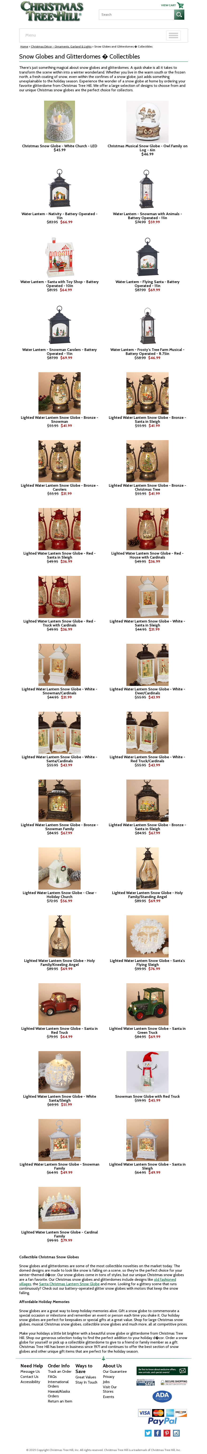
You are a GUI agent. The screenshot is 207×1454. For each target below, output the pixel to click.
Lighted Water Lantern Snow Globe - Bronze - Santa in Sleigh (147, 420)
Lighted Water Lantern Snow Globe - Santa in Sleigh (147, 1166)
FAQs (52, 1376)
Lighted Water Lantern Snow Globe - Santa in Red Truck (59, 1031)
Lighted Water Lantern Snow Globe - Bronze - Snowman (59, 420)
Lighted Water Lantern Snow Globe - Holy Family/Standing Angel (147, 895)
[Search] (136, 14)
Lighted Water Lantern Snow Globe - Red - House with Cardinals (147, 555)
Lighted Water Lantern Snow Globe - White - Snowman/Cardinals (59, 691)
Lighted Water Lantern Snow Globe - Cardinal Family (59, 1234)
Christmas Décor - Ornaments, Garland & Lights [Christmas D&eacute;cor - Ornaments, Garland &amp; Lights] (61, 46)
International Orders (58, 1384)
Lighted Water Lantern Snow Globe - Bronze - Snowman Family (59, 827)
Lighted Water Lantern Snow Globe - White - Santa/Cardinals (59, 759)
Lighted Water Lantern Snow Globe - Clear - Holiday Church (60, 895)
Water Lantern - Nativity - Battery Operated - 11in (60, 216)
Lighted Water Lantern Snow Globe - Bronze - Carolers (59, 487)
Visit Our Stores (110, 1389)
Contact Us (29, 1376)
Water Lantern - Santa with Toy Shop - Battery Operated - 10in (59, 284)
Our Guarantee (115, 1371)
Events (108, 1397)
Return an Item (60, 1401)
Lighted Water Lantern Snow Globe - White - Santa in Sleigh (147, 623)
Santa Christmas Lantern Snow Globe (69, 1284)
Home (24, 46)
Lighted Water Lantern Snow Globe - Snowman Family (59, 1166)
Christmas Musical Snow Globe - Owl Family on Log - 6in (148, 148)
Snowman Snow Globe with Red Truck (147, 1096)
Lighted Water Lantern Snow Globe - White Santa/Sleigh (59, 1098)
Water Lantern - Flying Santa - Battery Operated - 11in (148, 284)
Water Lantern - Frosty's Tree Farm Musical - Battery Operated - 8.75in (147, 352)
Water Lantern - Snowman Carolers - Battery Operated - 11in (59, 352)
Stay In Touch (86, 1382)
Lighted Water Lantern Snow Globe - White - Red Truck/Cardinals (147, 759)
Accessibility (30, 1382)
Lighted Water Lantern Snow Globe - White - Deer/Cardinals (147, 691)
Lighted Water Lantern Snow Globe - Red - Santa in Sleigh (59, 555)
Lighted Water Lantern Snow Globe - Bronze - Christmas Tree (147, 487)
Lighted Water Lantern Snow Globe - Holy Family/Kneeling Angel (59, 963)
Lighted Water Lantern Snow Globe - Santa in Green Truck (147, 1031)
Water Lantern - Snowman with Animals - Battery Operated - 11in (147, 216)
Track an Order (60, 1371)
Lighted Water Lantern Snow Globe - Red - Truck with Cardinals (59, 623)
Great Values (85, 1377)
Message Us (30, 1371)
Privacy (108, 1376)
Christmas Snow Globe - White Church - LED (59, 146)
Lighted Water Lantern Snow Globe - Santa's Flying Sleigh (147, 963)
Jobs (106, 1382)
